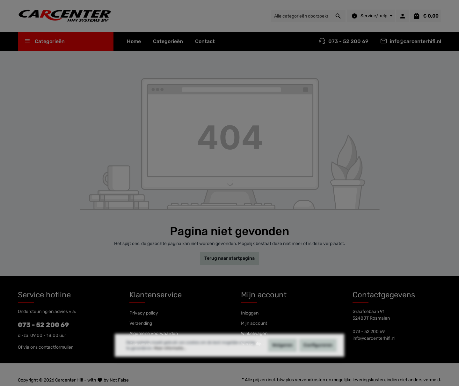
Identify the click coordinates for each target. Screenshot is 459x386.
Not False (119, 380)
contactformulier (55, 347)
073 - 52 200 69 (43, 325)
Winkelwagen (254, 333)
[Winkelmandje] (425, 16)
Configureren (317, 357)
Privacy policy (143, 313)
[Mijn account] (402, 16)
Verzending (140, 323)
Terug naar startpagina (229, 258)
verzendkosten (310, 379)
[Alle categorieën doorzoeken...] (301, 16)
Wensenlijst (252, 343)
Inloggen (250, 313)
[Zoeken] (338, 16)
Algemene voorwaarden (153, 333)
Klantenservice (155, 294)
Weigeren (282, 357)
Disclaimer (140, 343)
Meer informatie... (170, 360)
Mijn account (264, 294)
